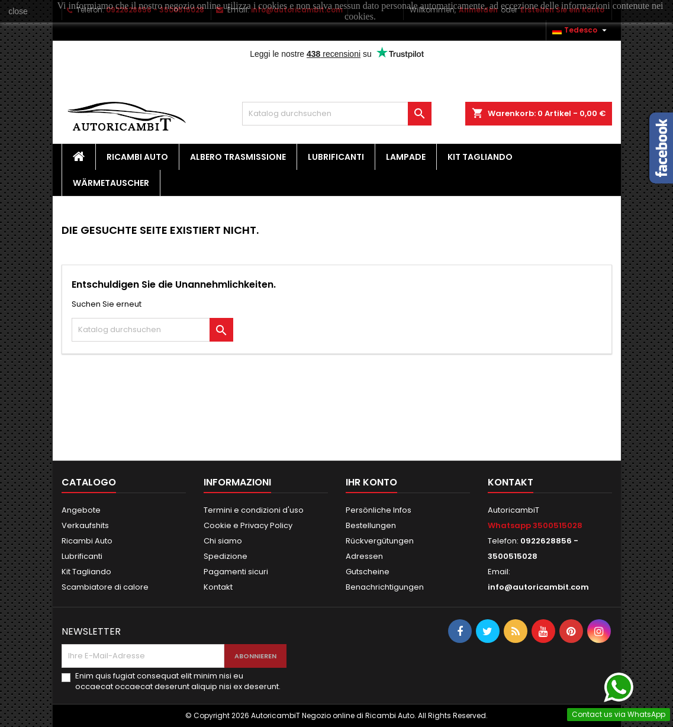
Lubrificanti (336, 157)
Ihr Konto (371, 482)
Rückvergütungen (380, 540)
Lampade (406, 157)
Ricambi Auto (137, 157)
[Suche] (337, 114)
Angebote (81, 510)
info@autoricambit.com (538, 587)
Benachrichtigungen (385, 587)
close (18, 11)
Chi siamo (223, 540)
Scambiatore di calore (105, 587)
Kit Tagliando (480, 157)
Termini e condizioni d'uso (254, 510)
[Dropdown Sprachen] (581, 30)
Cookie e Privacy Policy (248, 525)
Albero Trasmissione (238, 157)
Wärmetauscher (111, 183)
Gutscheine (367, 571)
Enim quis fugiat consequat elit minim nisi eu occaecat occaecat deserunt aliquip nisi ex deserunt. (178, 681)
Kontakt (218, 587)
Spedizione (225, 556)
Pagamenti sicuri (236, 571)
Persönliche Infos (378, 510)
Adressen (364, 556)
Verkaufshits (85, 525)
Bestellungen (371, 525)
